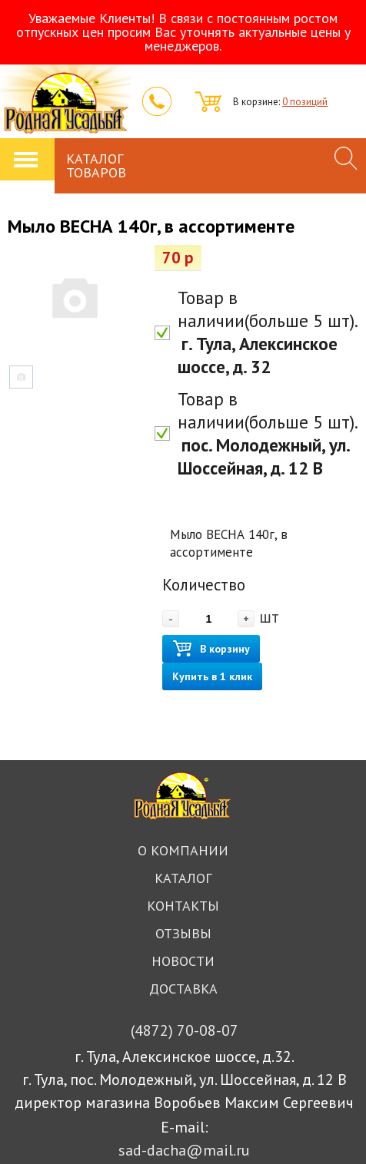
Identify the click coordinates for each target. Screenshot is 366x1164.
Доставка (183, 988)
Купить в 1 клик (212, 676)
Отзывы (183, 933)
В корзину (211, 649)
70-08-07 (184, 1030)
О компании (183, 850)
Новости (183, 961)
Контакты (183, 905)
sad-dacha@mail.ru (184, 1150)
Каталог (183, 878)
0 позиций (305, 101)
